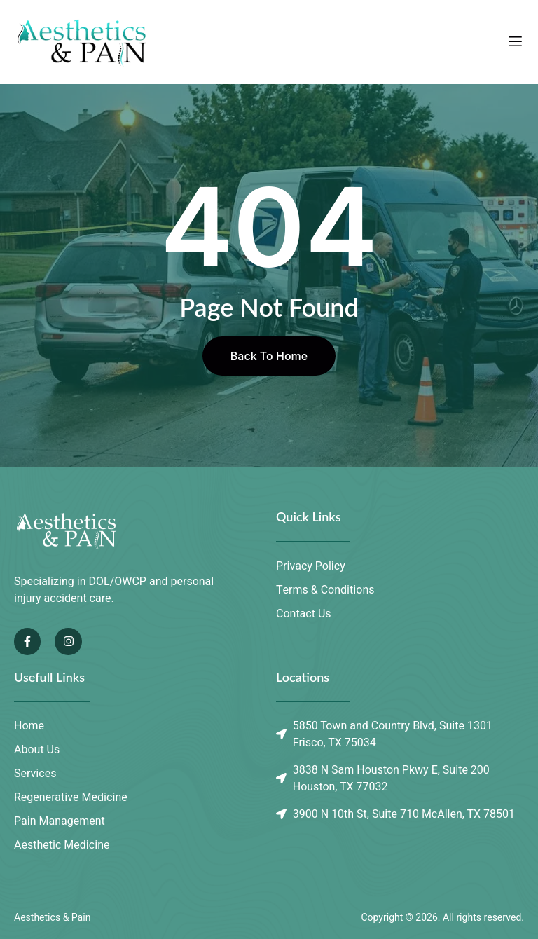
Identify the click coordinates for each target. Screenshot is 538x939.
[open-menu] (515, 41)
